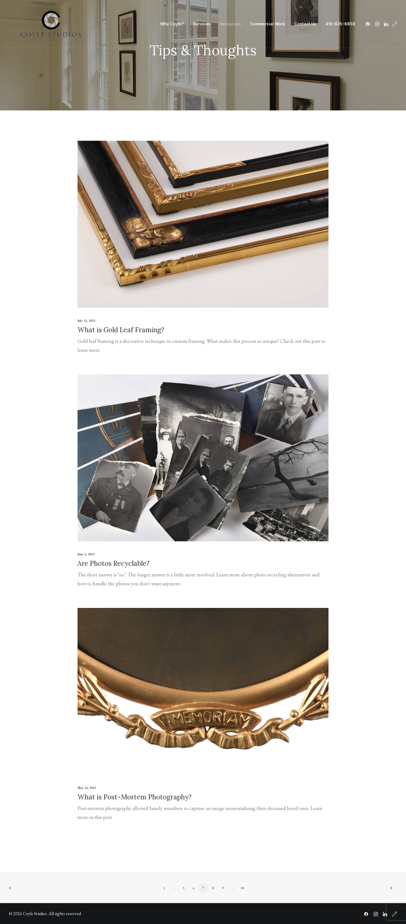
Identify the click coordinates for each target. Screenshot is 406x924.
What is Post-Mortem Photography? (135, 797)
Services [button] (202, 23)
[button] (368, 24)
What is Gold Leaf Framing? (121, 330)
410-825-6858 (340, 23)
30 (242, 888)
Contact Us (305, 23)
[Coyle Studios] (51, 24)
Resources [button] (230, 23)
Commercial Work (267, 23)
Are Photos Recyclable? (113, 563)
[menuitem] (172, 24)
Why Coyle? (172, 23)
